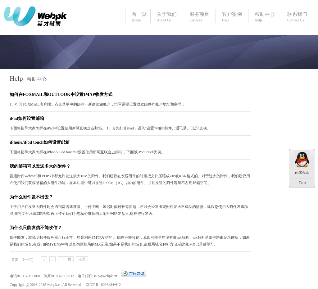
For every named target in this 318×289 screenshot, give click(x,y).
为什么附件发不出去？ (31, 197)
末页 (82, 259)
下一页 (65, 259)
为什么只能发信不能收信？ (36, 227)
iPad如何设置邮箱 (27, 118)
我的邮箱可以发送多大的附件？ (40, 166)
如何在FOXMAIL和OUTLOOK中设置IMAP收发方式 (61, 94)
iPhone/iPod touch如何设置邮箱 (40, 142)
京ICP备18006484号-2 (103, 284)
